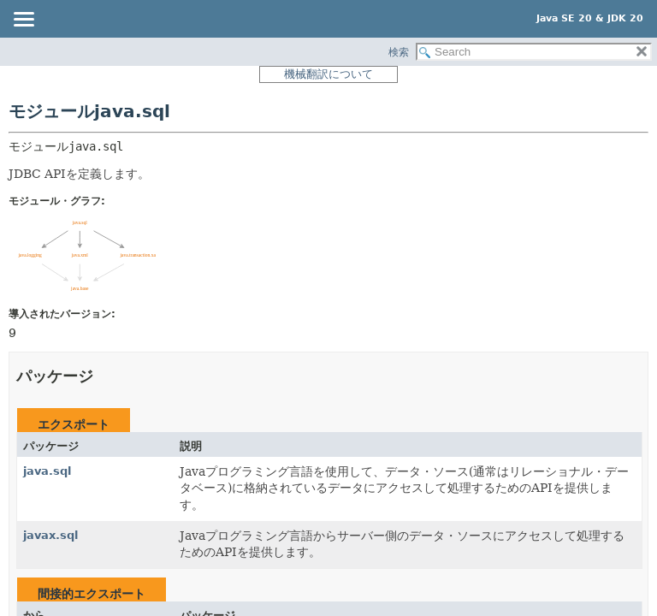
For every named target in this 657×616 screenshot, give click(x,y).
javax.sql (50, 535)
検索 (398, 52)
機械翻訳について (328, 74)
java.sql (47, 471)
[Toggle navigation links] (23, 21)
